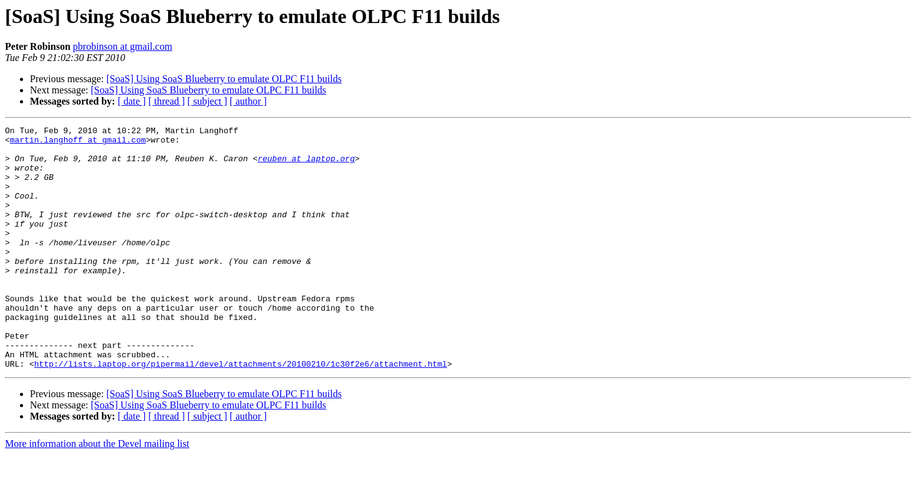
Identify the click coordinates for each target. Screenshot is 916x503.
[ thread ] (166, 101)
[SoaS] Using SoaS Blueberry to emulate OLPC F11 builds (224, 78)
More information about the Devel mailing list (97, 492)
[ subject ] (207, 101)
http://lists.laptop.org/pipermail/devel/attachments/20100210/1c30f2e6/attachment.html (240, 412)
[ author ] (248, 101)
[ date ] (132, 101)
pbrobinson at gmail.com (122, 46)
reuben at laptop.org (306, 165)
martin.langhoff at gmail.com (78, 143)
